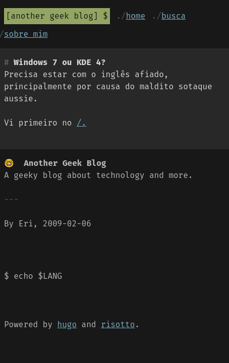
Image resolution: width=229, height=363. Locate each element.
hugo (67, 324)
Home (135, 16)
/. (81, 123)
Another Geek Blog (52, 16)
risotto (118, 324)
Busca (173, 16)
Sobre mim (25, 34)
